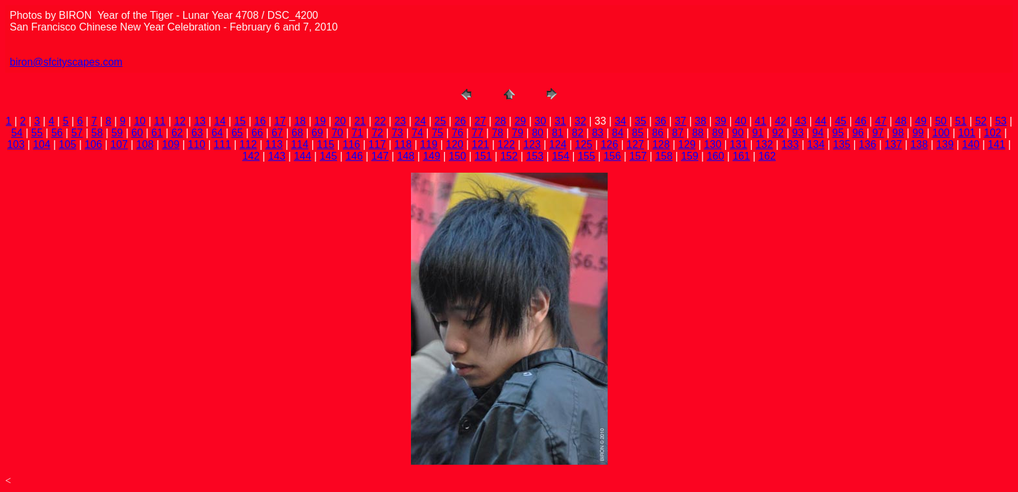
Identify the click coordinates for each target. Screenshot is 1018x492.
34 (621, 121)
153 (534, 156)
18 (300, 121)
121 (481, 144)
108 (145, 144)
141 (997, 144)
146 (354, 156)
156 (612, 156)
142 (251, 156)
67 (277, 132)
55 (37, 132)
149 (431, 156)
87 (678, 132)
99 (918, 132)
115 (325, 144)
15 (240, 121)
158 (664, 156)
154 (560, 156)
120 (455, 144)
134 (816, 144)
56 (57, 132)
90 (738, 132)
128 (661, 144)
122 (506, 144)
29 (520, 121)
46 (861, 121)
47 (881, 121)
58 (97, 132)
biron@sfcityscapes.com (66, 62)
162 (767, 156)
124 (558, 144)
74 (417, 132)
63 (197, 132)
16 (260, 121)
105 (68, 144)
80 (537, 132)
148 (406, 156)
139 (945, 144)
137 (893, 144)
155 (586, 156)
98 (898, 132)
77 (478, 132)
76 (458, 132)
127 (635, 144)
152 (509, 156)
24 (420, 121)
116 (351, 144)
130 (712, 144)
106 (93, 144)
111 (222, 144)
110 (196, 144)
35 (641, 121)
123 (532, 144)
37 (680, 121)
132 (764, 144)
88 (698, 132)
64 (217, 132)
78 (497, 132)
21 (360, 121)
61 (157, 132)
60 (137, 132)
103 (16, 144)
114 (299, 144)
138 (919, 144)
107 (119, 144)
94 (818, 132)
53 (1001, 121)
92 (778, 132)
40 (741, 121)
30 (540, 121)
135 (841, 144)
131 (738, 144)
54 (17, 132)
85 (637, 132)
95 (838, 132)
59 (117, 132)
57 (77, 132)
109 (171, 144)
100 (941, 132)
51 (961, 121)
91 (758, 132)
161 (741, 156)
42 (780, 121)
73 (397, 132)
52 (981, 121)
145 (328, 156)
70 (337, 132)
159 (690, 156)
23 (400, 121)
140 (971, 144)
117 (377, 144)
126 (609, 144)
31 (560, 121)
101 (967, 132)
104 (42, 144)
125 (584, 144)
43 (800, 121)
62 (177, 132)
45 (841, 121)
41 (761, 121)
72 (377, 132)
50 (941, 121)
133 (790, 144)
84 (618, 132)
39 (720, 121)
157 (638, 156)
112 (248, 144)
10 (139, 121)
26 (460, 121)
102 (993, 132)
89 (718, 132)
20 (340, 121)
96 (858, 132)
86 (658, 132)
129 (687, 144)
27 (480, 121)
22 (380, 121)
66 (257, 132)
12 (180, 121)
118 (403, 144)
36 (660, 121)
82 (578, 132)
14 (220, 121)
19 (320, 121)
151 (483, 156)
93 (798, 132)
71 (358, 132)
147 (380, 156)
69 (317, 132)
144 (303, 156)
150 (457, 156)
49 (920, 121)
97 (878, 132)
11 (160, 121)
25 (440, 121)
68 (297, 132)
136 (867, 144)
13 (200, 121)
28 (500, 121)
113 (274, 144)
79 (517, 132)
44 (820, 121)
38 (700, 121)
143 (277, 156)
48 (901, 121)
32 (580, 121)
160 (716, 156)
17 (280, 121)
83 (598, 132)
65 (237, 132)
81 (558, 132)
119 (429, 144)
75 (437, 132)
